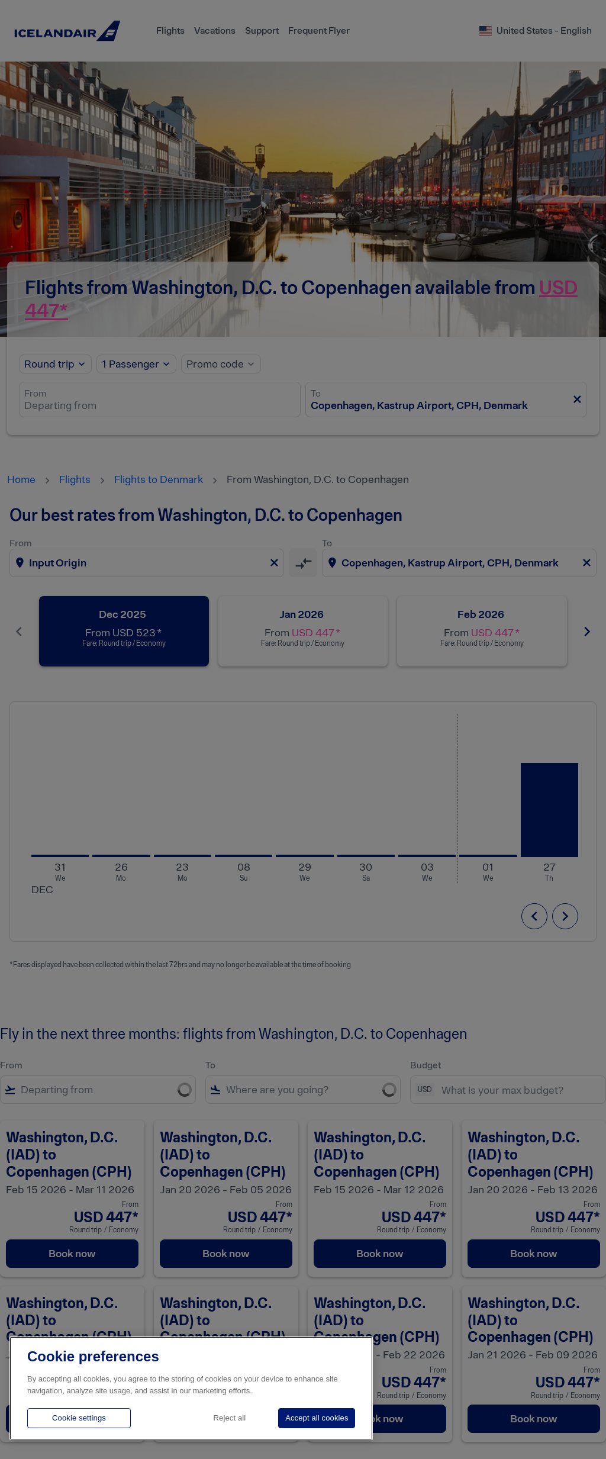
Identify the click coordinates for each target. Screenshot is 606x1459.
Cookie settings (79, 1417)
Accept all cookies (316, 1417)
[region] (191, 1388)
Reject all (230, 1417)
